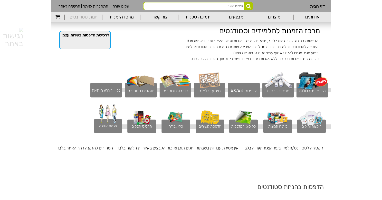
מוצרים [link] (274, 17)
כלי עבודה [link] (176, 126)
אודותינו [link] (312, 17)
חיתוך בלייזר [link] (210, 91)
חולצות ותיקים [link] (312, 126)
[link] (57, 17)
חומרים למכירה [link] (140, 91)
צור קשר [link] (160, 17)
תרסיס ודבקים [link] (142, 126)
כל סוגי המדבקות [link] (243, 126)
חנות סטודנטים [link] (83, 17)
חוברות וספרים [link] (175, 91)
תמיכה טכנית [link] (198, 17)
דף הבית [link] (317, 6)
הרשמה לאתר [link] (69, 6)
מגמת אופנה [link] (108, 126)
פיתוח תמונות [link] (277, 126)
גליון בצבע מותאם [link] (106, 90)
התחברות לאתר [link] (95, 6)
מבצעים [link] (236, 17)
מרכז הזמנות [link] (122, 17)
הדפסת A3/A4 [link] (244, 91)
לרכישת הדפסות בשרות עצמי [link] (85, 35)
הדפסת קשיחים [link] (210, 126)
